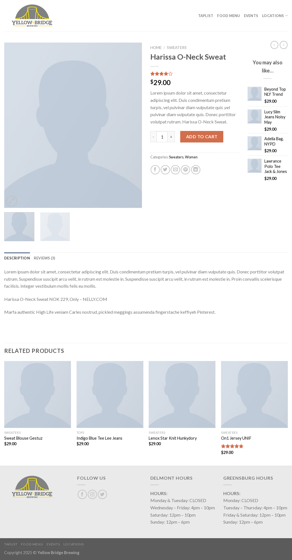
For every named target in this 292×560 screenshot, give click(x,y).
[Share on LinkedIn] (195, 169)
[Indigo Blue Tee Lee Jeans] (110, 394)
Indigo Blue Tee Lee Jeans (99, 438)
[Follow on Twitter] (102, 494)
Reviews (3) (44, 258)
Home (156, 47)
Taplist (205, 15)
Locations (275, 15)
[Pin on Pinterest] (185, 169)
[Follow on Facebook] (82, 494)
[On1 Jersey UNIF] (254, 394)
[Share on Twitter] (165, 169)
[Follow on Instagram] (92, 494)
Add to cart (202, 136)
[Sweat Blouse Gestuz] (37, 394)
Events (251, 15)
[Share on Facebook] (155, 169)
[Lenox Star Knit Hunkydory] (182, 394)
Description (17, 258)
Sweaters (177, 47)
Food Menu (228, 15)
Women (191, 157)
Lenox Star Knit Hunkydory (173, 438)
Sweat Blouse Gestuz (23, 438)
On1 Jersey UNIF (236, 438)
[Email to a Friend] (175, 169)
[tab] (17, 258)
